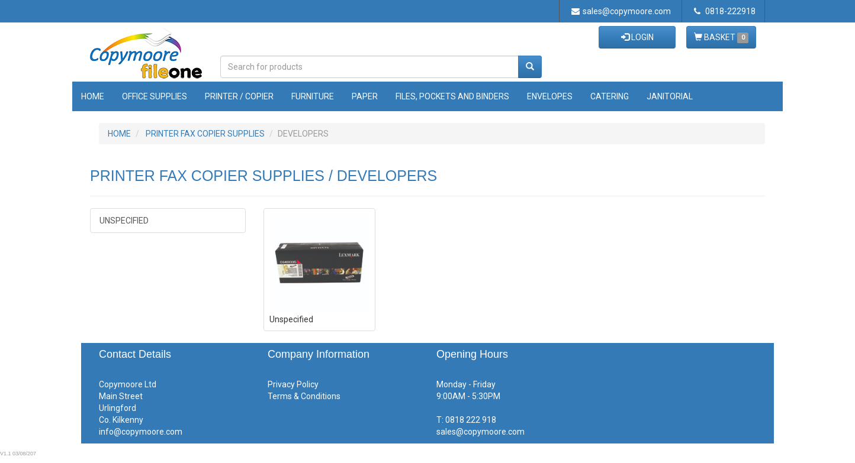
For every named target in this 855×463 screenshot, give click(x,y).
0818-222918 (725, 11)
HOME (119, 133)
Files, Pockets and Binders (452, 96)
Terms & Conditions (304, 396)
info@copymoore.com (140, 431)
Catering (609, 96)
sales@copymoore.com (621, 11)
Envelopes (550, 96)
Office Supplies (154, 96)
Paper (365, 96)
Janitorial (670, 96)
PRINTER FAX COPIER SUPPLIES (205, 133)
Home (92, 96)
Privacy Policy (293, 384)
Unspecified (124, 220)
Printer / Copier (239, 96)
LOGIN (637, 37)
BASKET (721, 38)
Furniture (312, 96)
